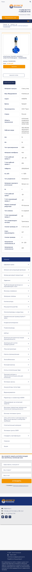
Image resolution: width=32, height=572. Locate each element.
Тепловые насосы (9, 382)
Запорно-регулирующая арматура (15, 270)
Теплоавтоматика (9, 365)
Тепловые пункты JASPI (11, 430)
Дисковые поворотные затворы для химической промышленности (15, 408)
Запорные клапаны (10, 296)
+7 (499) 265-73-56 (24, 11)
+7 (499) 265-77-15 (24, 10)
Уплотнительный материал (12, 425)
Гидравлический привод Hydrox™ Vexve (14, 317)
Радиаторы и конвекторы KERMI (14, 397)
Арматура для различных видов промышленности (14, 338)
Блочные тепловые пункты (12, 413)
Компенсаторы (8, 301)
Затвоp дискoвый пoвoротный (13, 275)
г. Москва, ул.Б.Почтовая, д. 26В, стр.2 (13, 511)
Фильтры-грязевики (10, 291)
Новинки (7, 441)
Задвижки (7, 280)
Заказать (14, 66)
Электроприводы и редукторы (13, 312)
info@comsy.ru (7, 508)
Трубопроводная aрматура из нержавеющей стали (13, 285)
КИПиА (6, 333)
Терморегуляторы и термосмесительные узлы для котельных (13, 376)
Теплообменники (9, 359)
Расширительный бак (11, 307)
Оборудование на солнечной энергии (13, 402)
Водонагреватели (9, 392)
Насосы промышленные (11, 354)
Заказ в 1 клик (13, 75)
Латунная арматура (10, 349)
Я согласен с (9, 485)
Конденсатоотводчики (11, 322)
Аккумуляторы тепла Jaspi (12, 387)
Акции (6, 446)
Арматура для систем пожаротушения (10, 343)
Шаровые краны (9, 264)
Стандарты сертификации (12, 436)
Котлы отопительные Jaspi (12, 370)
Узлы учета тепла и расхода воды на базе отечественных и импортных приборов (15, 419)
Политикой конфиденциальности (20, 485)
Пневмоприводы (9, 328)
